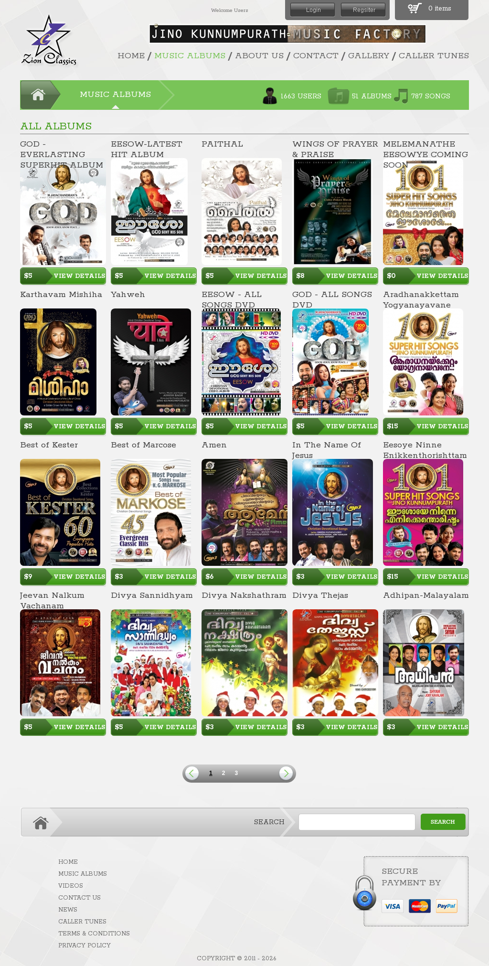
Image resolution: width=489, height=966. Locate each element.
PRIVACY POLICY (84, 945)
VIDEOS (70, 886)
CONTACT (316, 56)
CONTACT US (79, 898)
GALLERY (368, 56)
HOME (131, 56)
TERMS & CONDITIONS (94, 933)
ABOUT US (259, 56)
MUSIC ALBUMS (189, 56)
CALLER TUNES (434, 56)
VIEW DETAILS (79, 276)
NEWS (67, 909)
